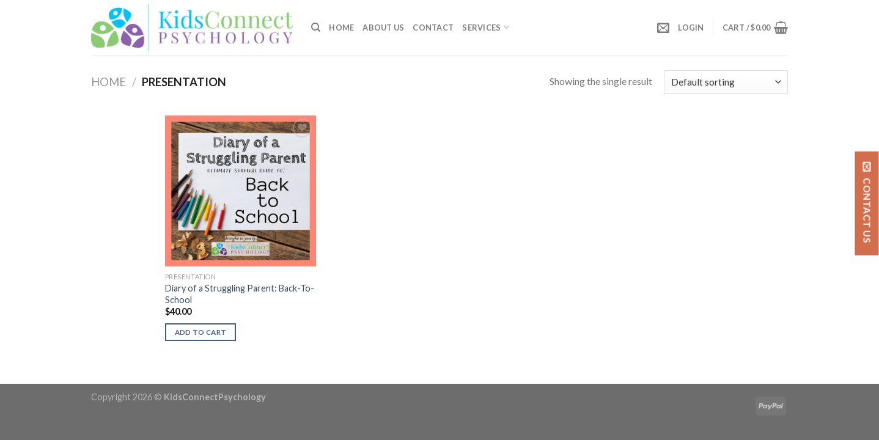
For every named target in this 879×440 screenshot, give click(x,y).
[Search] (315, 27)
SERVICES (485, 27)
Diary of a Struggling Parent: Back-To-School (239, 294)
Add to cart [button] (201, 332)
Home (341, 27)
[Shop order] (726, 82)
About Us (383, 27)
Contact (433, 27)
